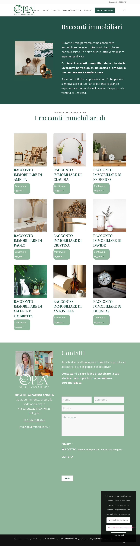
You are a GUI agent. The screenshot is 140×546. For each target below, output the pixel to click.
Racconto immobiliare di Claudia (67, 174)
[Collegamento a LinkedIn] (124, 10)
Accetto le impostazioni (118, 520)
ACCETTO (93, 449)
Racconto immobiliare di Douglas (107, 306)
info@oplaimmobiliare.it (34, 427)
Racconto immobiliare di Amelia (28, 174)
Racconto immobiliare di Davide (107, 240)
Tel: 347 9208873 (34, 420)
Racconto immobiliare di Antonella (67, 306)
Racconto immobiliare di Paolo (28, 240)
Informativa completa (111, 449)
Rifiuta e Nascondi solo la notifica (120, 527)
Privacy (67, 443)
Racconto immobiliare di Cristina (67, 240)
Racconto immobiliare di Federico (107, 174)
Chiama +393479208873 (117, 2)
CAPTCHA (67, 456)
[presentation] (82, 465)
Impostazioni (118, 535)
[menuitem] (25, 10)
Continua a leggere (20, 188)
